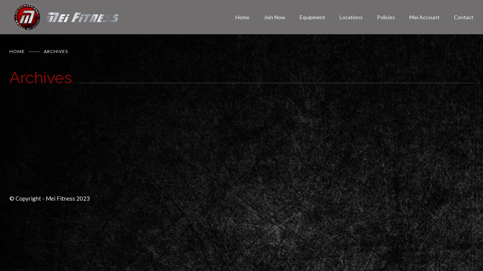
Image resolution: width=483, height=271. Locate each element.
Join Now (274, 17)
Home (242, 17)
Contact (464, 17)
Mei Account (424, 17)
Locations (351, 17)
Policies (386, 17)
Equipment (312, 17)
